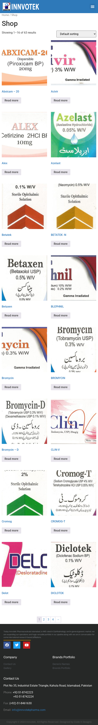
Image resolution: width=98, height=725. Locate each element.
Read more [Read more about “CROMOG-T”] (61, 530)
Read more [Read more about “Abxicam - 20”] (11, 100)
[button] (92, 6)
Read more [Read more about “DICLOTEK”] (61, 602)
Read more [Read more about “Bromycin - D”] (11, 458)
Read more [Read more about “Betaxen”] (11, 315)
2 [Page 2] (44, 619)
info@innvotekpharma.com (29, 710)
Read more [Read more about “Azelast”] (61, 172)
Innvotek (31, 722)
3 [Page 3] (48, 619)
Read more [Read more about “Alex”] (11, 172)
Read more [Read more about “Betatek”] (11, 243)
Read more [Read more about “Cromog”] (11, 530)
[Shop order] (76, 34)
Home (5, 15)
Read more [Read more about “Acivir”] (61, 100)
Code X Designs (83, 722)
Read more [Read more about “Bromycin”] (11, 387)
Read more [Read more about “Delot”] (11, 602)
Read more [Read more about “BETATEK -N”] (61, 243)
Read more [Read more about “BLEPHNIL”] (61, 315)
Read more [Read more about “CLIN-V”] (61, 458)
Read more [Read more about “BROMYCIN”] (61, 387)
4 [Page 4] (53, 619)
